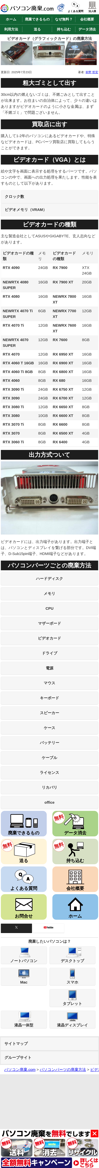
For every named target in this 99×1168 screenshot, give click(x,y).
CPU (49, 608)
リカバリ (49, 787)
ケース (49, 728)
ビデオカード (49, 638)
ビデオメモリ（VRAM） (26, 210)
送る (37, 29)
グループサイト (18, 1057)
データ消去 (87, 29)
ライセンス (49, 772)
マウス (49, 683)
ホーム (11, 19)
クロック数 (14, 196)
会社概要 (87, 19)
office (49, 802)
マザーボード (49, 623)
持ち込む (64, 29)
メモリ (49, 593)
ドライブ (49, 653)
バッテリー (49, 743)
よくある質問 (23, 880)
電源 (49, 668)
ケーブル (49, 758)
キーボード (49, 698)
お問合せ (23, 908)
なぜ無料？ (64, 19)
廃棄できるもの (37, 19)
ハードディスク (49, 579)
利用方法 (11, 29)
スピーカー (49, 713)
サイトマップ (16, 1044)
